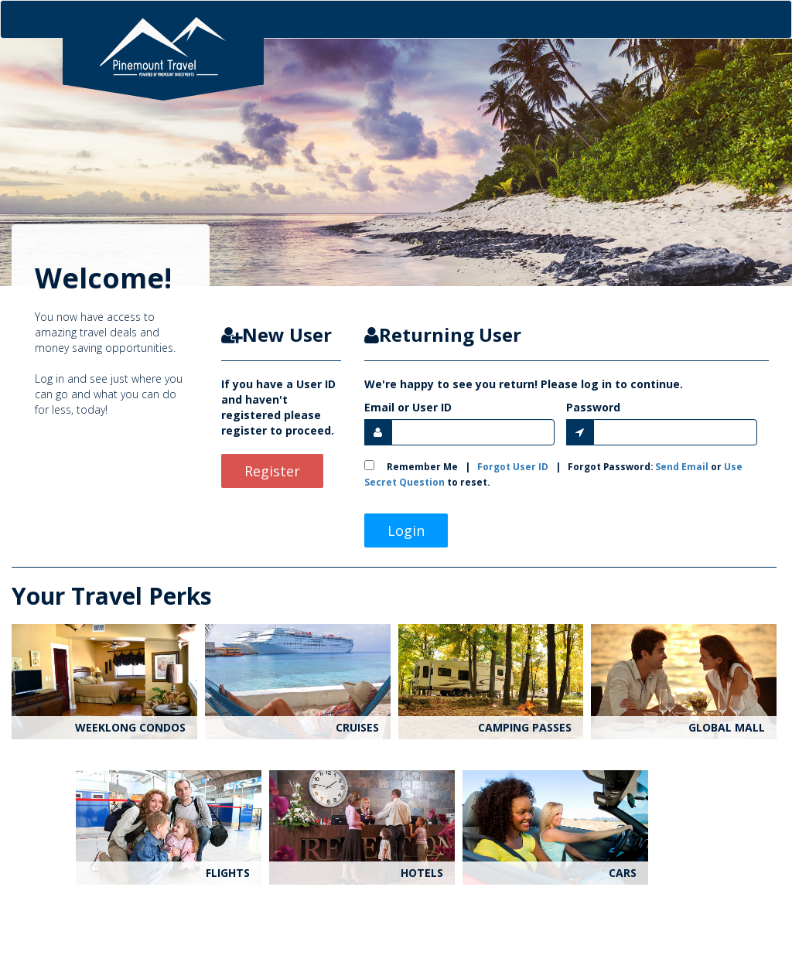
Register (272, 471)
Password (593, 407)
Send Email (681, 466)
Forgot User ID (512, 466)
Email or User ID (408, 407)
